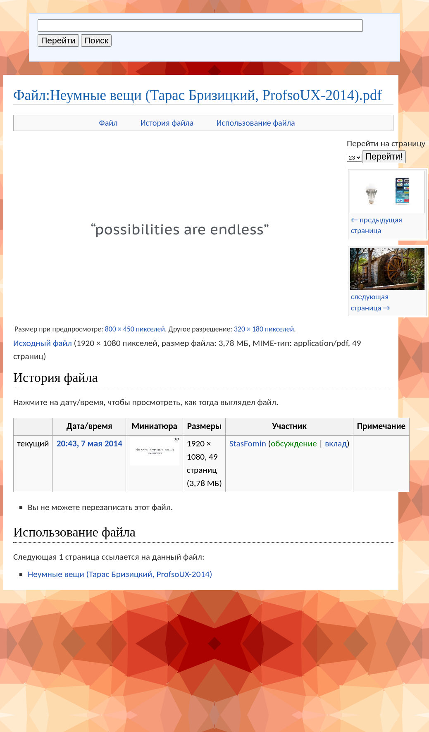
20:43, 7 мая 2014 (89, 443)
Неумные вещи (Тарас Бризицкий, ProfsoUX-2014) (120, 574)
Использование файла (255, 123)
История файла (167, 123)
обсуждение (294, 443)
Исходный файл (42, 343)
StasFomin (247, 443)
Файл (108, 123)
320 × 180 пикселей (264, 329)
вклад (336, 443)
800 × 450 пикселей (135, 329)
